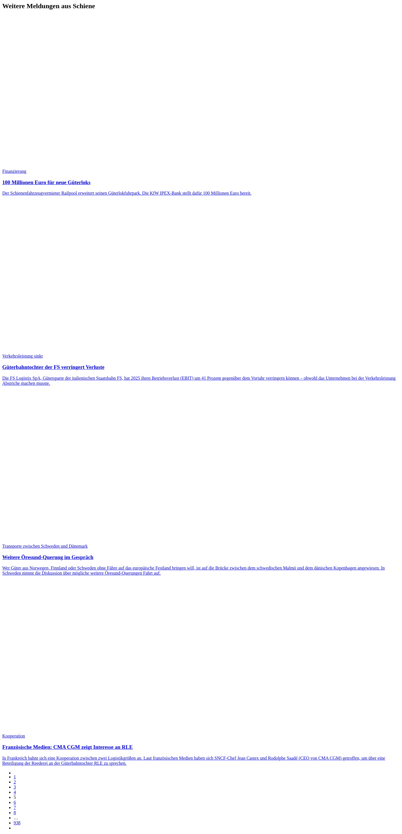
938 (17, 822)
